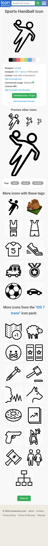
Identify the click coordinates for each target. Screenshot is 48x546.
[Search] (38, 3)
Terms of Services (26, 515)
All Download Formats (24, 101)
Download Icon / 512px (24, 95)
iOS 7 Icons (20, 71)
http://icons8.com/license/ (17, 90)
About (31, 511)
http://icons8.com (13, 79)
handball (37, 183)
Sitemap (41, 515)
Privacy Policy (9, 515)
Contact (40, 511)
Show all (24, 498)
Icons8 (18, 68)
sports (25, 183)
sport (15, 183)
